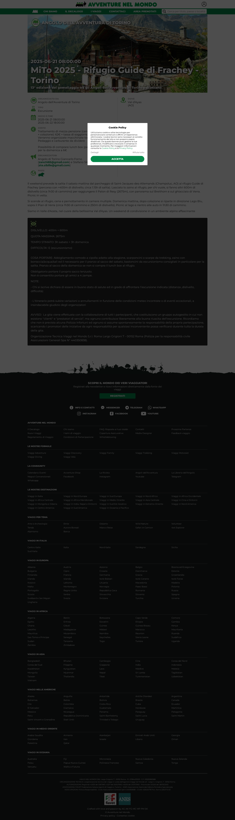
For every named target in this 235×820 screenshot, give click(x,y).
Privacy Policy (125, 148)
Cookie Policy (108, 148)
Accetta (117, 159)
